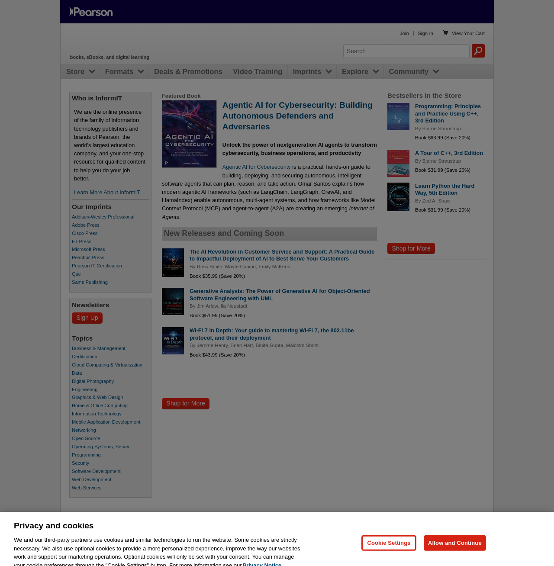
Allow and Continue (455, 553)
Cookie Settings (388, 553)
